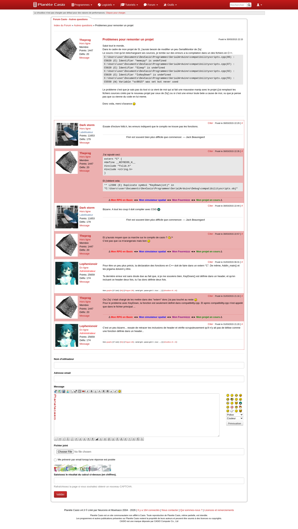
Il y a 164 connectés (149, 510)
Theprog (85, 39)
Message (84, 57)
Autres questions (83, 25)
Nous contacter (170, 510)
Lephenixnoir (88, 263)
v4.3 (82, 510)
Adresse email (62, 372)
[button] (81, 5)
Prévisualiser (234, 423)
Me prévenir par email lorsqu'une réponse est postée (86, 459)
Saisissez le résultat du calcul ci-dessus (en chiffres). (85, 474)
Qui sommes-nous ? (191, 510)
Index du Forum (62, 25)
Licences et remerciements (219, 510)
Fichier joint (61, 445)
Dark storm (87, 125)
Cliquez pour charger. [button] (116, 13)
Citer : (211, 123)
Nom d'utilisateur (64, 359)
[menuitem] (81, 5)
